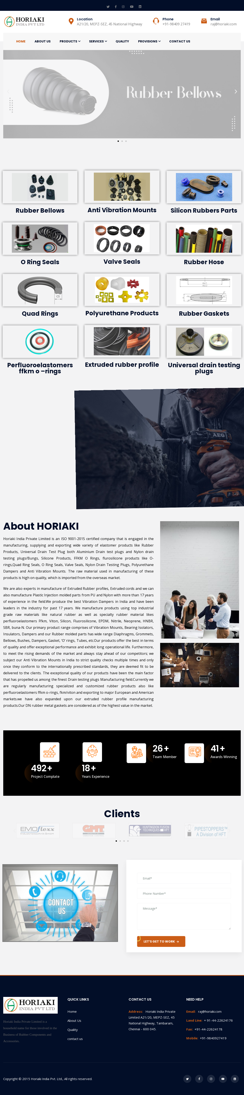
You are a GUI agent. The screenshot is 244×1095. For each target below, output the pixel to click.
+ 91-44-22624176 (209, 1020)
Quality (122, 41)
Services (96, 41)
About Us (43, 41)
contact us (75, 1039)
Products (68, 41)
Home (21, 41)
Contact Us (179, 41)
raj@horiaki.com (204, 1011)
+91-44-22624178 (204, 1029)
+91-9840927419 (206, 1038)
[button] (118, 141)
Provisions (147, 41)
